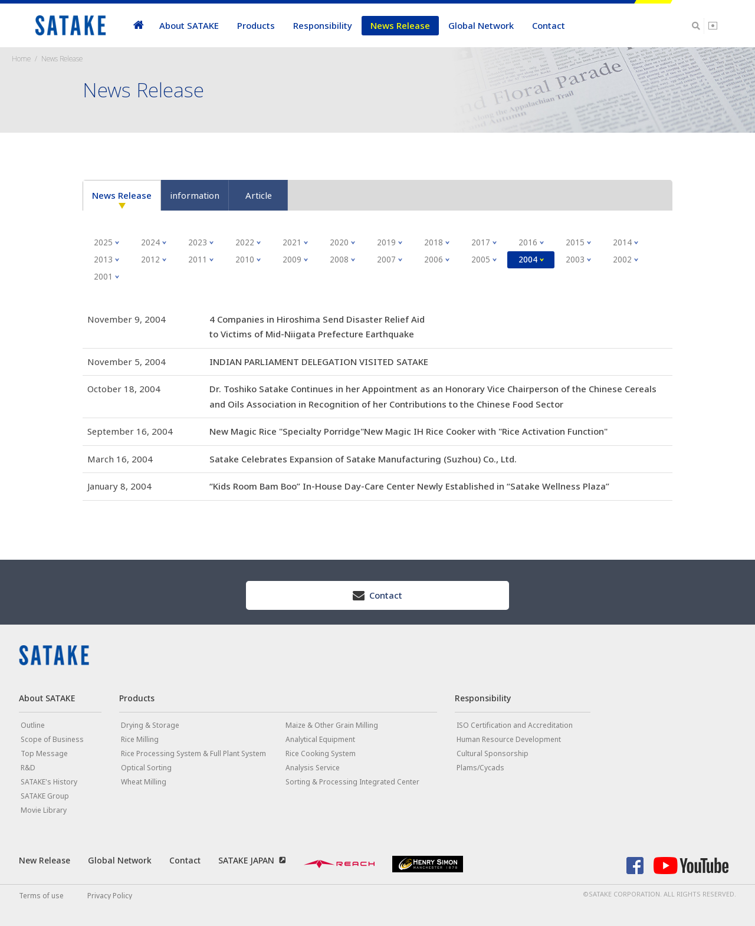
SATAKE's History (49, 782)
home (138, 26)
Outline (33, 725)
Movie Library (44, 810)
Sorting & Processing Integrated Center (352, 782)
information (194, 195)
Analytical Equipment (320, 739)
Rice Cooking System (320, 753)
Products (256, 25)
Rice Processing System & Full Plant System (193, 753)
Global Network (481, 25)
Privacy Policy (109, 895)
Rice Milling (140, 739)
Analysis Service (312, 768)
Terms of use (41, 895)
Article (258, 195)
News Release (400, 25)
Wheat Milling (143, 782)
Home (21, 59)
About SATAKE (189, 25)
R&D (28, 768)
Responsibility (322, 25)
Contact (548, 25)
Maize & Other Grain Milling (331, 725)
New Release (44, 860)
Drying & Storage (150, 725)
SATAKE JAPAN (246, 860)
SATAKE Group (45, 796)
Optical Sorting (146, 768)
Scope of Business (52, 739)
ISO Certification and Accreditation (515, 725)
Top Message (44, 753)
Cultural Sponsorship (492, 753)
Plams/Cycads (480, 768)
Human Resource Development (509, 739)
